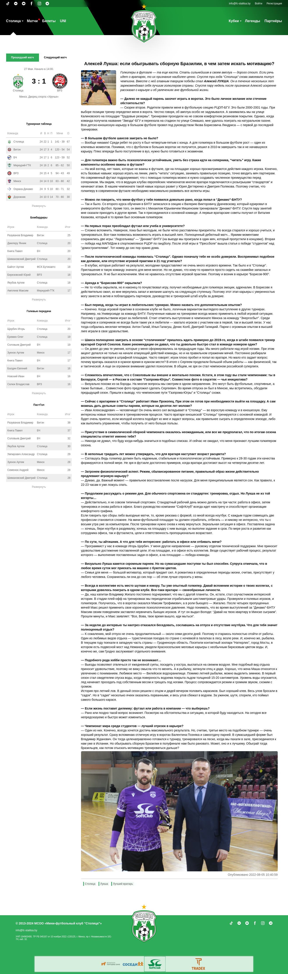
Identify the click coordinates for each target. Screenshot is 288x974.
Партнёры (273, 21)
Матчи (32, 21)
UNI (63, 21)
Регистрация (274, 3)
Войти (258, 3)
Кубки (234, 21)
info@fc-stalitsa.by (240, 3)
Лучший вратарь (123, 883)
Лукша (104, 883)
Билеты (48, 21)
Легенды (252, 21)
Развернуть (39, 205)
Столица (13, 21)
